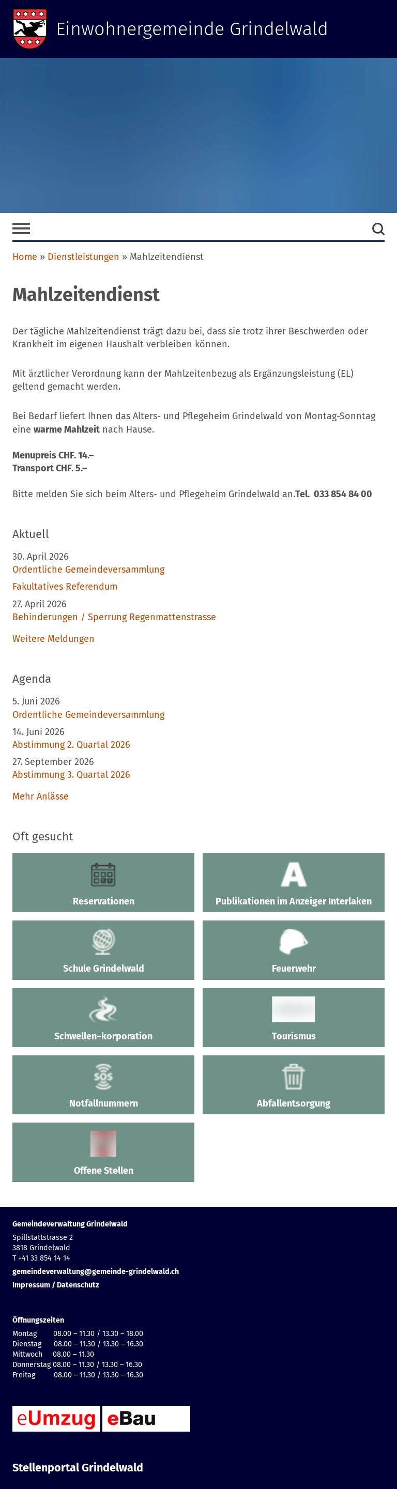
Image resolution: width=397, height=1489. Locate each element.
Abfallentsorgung (293, 1086)
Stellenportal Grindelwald (77, 1468)
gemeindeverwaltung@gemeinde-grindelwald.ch (95, 1271)
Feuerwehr (293, 951)
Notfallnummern (103, 1086)
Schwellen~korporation (103, 1019)
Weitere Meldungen (53, 638)
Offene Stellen (103, 1153)
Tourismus (293, 1019)
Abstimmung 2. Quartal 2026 (71, 744)
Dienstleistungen (83, 257)
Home (24, 257)
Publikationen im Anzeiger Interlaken (293, 884)
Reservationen (103, 884)
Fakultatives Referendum (64, 586)
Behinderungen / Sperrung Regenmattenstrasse (114, 617)
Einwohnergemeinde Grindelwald (192, 29)
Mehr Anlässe (40, 796)
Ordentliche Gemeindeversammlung (88, 569)
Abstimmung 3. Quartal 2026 (71, 774)
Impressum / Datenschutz (55, 1285)
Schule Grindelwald (103, 951)
